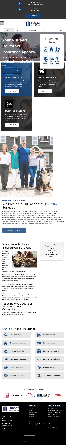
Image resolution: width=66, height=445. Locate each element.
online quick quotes (20, 271)
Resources (32, 416)
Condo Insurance (15, 288)
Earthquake (23, 288)
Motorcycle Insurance (54, 412)
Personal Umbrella (53, 428)
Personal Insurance (20, 284)
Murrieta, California (29, 435)
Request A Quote (33, 16)
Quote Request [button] (32, 30)
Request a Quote (12, 71)
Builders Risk (25, 300)
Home (8, 30)
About (19, 30)
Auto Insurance (24, 286)
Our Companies (33, 420)
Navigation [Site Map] (32, 405)
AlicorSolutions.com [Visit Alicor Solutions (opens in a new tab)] (26, 442)
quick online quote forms (16, 314)
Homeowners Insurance (55, 410)
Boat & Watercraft (53, 414)
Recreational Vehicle (54, 416)
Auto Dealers (10, 300)
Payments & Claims (35, 418)
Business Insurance (8, 296)
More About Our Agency (14, 229)
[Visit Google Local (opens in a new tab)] (4, 430)
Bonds (16, 300)
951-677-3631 (35, 10)
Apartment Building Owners (22, 298)
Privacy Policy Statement (36, 424)
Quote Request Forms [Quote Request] (54, 405)
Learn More (12, 91)
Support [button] (46, 30)
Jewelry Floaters (52, 418)
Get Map (51, 252)
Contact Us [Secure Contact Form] (51, 256)
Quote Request (33, 412)
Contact (59, 30)
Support (31, 414)
